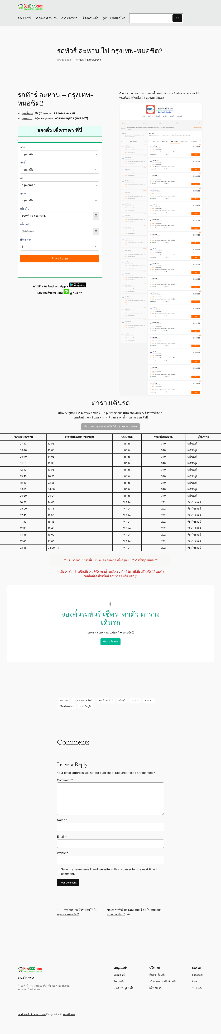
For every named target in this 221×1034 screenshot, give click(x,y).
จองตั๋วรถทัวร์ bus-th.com (32, 1014)
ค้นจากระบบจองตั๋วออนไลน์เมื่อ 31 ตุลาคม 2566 (110, 426)
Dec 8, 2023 (64, 59)
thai (81, 59)
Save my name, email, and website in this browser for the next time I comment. (109, 872)
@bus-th (73, 293)
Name (62, 820)
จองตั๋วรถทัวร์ (105, 700)
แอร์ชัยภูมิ (85, 706)
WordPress (69, 1014)
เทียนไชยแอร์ (66, 706)
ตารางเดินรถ (94, 59)
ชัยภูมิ (122, 700)
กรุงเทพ (63, 700)
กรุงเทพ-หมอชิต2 (83, 700)
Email (62, 836)
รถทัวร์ (135, 700)
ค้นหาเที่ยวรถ (110, 641)
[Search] (177, 18)
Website (62, 853)
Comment (65, 780)
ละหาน (148, 700)
